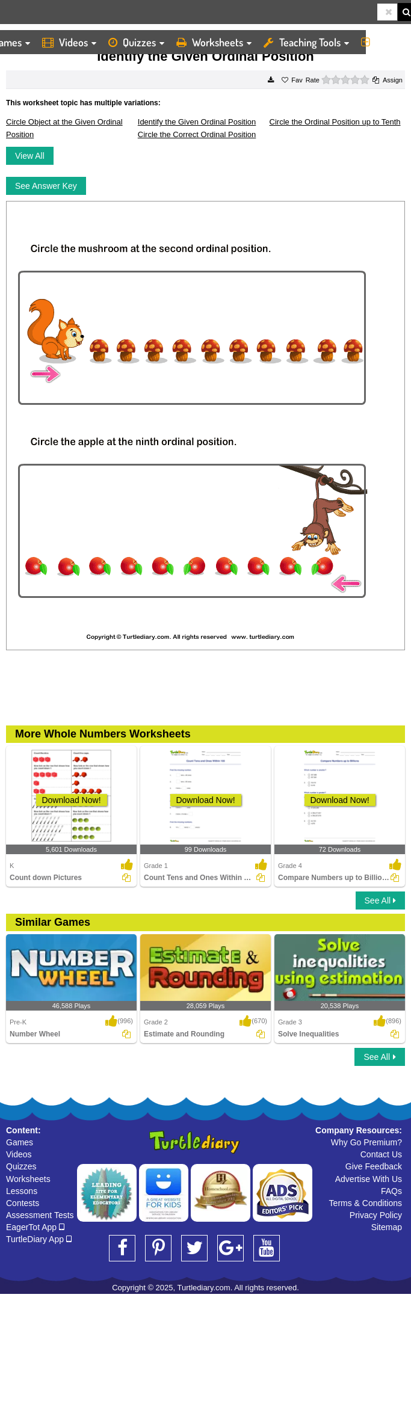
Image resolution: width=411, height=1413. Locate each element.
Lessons (21, 1191)
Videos (69, 42)
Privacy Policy (376, 1215)
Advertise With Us (368, 1179)
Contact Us (381, 1154)
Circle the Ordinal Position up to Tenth (335, 121)
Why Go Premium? (366, 1142)
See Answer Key (46, 186)
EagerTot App (35, 1227)
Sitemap (386, 1227)
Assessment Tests (40, 1215)
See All (380, 900)
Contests (22, 1203)
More (383, 42)
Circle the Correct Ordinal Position (197, 134)
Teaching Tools (306, 42)
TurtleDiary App (39, 1239)
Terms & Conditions (365, 1203)
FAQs (391, 1191)
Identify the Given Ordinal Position (197, 121)
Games (19, 1142)
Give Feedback (373, 1166)
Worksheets (214, 42)
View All (30, 156)
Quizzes (136, 42)
